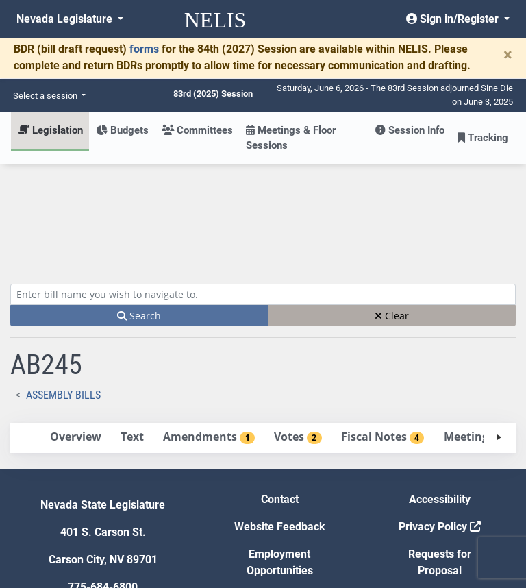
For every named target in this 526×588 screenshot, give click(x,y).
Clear (392, 214)
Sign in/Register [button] (453, 18)
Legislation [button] (50, 130)
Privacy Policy (440, 425)
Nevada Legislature (65, 18)
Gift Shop (280, 497)
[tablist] (263, 337)
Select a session (46, 95)
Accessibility (440, 398)
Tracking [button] (483, 138)
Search (139, 214)
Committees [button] (197, 130)
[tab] (75, 337)
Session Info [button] (409, 130)
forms (144, 49)
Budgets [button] (122, 130)
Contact (280, 398)
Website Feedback (279, 425)
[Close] (508, 54)
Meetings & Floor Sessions (291, 137)
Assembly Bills (63, 294)
